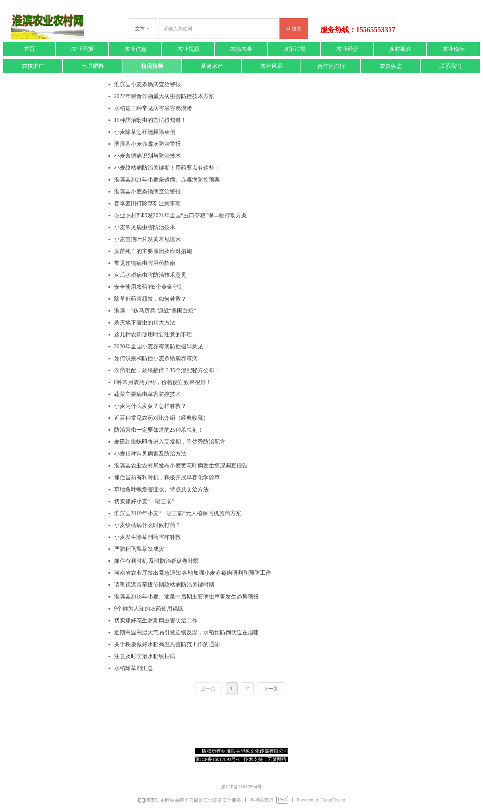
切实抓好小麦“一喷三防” (144, 501)
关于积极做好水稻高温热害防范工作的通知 (167, 644)
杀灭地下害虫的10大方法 (144, 323)
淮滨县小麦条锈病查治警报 (147, 84)
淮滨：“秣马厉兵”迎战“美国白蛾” (155, 311)
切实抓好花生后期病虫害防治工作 (156, 621)
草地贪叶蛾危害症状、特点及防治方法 (161, 489)
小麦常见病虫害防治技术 (144, 227)
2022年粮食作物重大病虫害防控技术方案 (164, 96)
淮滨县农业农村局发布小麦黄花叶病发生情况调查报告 (181, 466)
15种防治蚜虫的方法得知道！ (150, 120)
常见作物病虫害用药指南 (144, 263)
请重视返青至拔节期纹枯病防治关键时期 (164, 585)
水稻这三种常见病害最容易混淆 (153, 108)
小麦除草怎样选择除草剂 (144, 132)
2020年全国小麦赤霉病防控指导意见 (158, 346)
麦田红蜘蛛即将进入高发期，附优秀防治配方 (169, 442)
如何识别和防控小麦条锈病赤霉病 (156, 358)
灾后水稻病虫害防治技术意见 (150, 275)
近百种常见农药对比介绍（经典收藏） (161, 418)
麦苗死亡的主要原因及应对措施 (153, 251)
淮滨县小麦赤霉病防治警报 (147, 144)
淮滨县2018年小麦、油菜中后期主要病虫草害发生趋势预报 (186, 597)
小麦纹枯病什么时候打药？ (147, 525)
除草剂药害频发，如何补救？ (150, 299)
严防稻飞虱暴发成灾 (139, 549)
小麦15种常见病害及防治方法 (150, 454)
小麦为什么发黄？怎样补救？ (150, 406)
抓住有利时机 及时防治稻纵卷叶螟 (156, 561)
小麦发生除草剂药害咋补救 (147, 537)
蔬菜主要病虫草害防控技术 (147, 394)
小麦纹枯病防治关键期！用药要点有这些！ (167, 168)
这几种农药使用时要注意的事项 (153, 335)
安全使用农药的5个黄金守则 (149, 287)
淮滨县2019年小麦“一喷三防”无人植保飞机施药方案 (177, 513)
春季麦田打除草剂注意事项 (147, 204)
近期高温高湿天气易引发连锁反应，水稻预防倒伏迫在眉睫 (186, 632)
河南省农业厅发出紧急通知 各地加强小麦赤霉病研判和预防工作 (193, 573)
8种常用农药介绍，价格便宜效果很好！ (162, 382)
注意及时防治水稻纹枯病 (144, 656)
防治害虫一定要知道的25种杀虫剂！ (158, 430)
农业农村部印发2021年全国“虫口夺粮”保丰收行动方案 (180, 215)
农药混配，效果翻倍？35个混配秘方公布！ (167, 370)
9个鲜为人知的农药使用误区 (149, 609)
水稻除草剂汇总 (133, 668)
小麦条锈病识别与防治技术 (147, 156)
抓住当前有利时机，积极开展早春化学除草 (167, 478)
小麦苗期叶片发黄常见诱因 (147, 239)
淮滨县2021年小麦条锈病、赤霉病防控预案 (167, 180)
